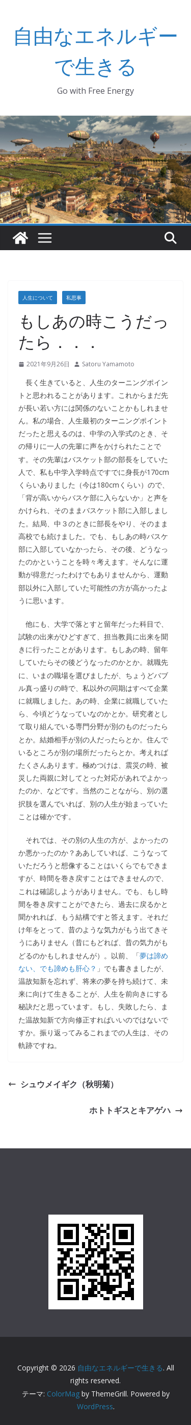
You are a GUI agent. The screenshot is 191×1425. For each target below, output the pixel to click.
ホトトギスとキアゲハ (136, 1110)
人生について (37, 297)
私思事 (73, 297)
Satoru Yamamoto (108, 364)
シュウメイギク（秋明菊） (63, 1084)
